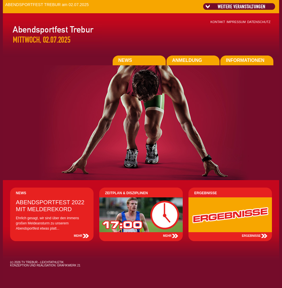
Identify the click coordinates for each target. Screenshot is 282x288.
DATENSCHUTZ (258, 22)
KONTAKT (217, 22)
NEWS (125, 60)
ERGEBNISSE (251, 235)
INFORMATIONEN (245, 60)
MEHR (78, 235)
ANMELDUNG (187, 60)
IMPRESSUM (236, 22)
